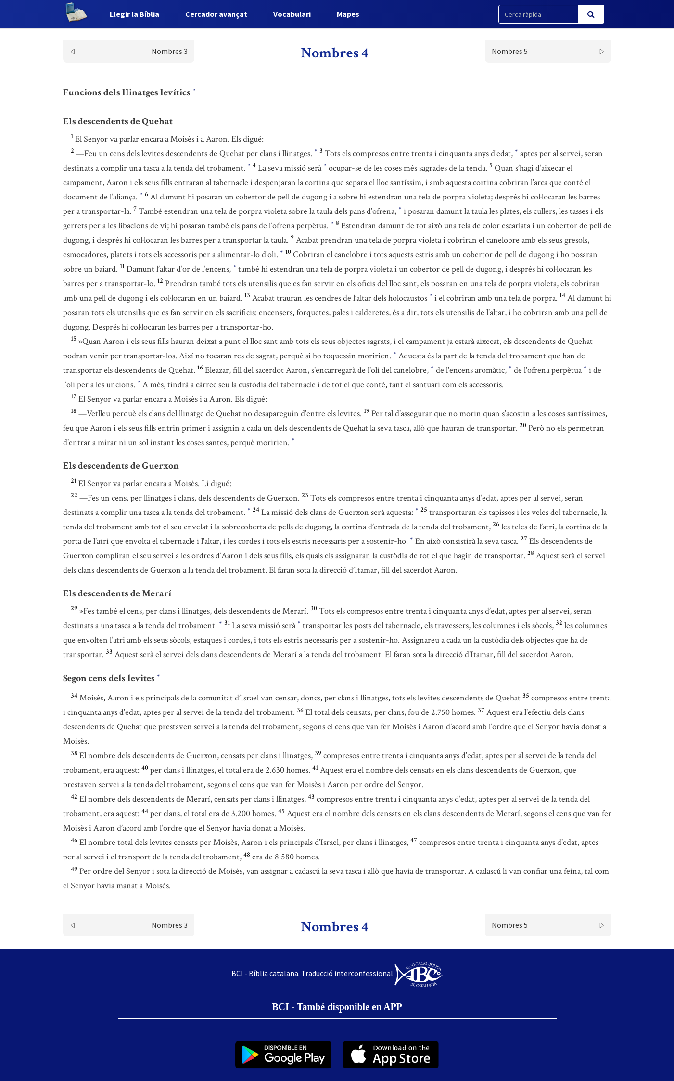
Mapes (347, 14)
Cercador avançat (216, 14)
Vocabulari (291, 14)
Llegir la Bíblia (134, 14)
